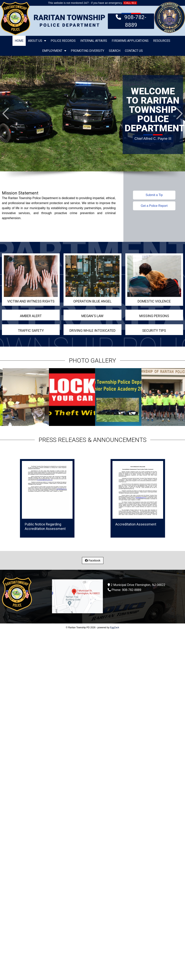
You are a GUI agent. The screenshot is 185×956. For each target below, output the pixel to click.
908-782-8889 (131, 20)
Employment (54, 51)
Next (179, 113)
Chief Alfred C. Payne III (153, 138)
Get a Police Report (154, 205)
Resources (161, 41)
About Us (37, 41)
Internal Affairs (93, 41)
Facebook (92, 560)
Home (19, 41)
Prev (5, 113)
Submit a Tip (154, 195)
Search (114, 51)
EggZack (114, 627)
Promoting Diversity (87, 51)
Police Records (63, 41)
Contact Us (134, 51)
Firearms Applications (130, 41)
